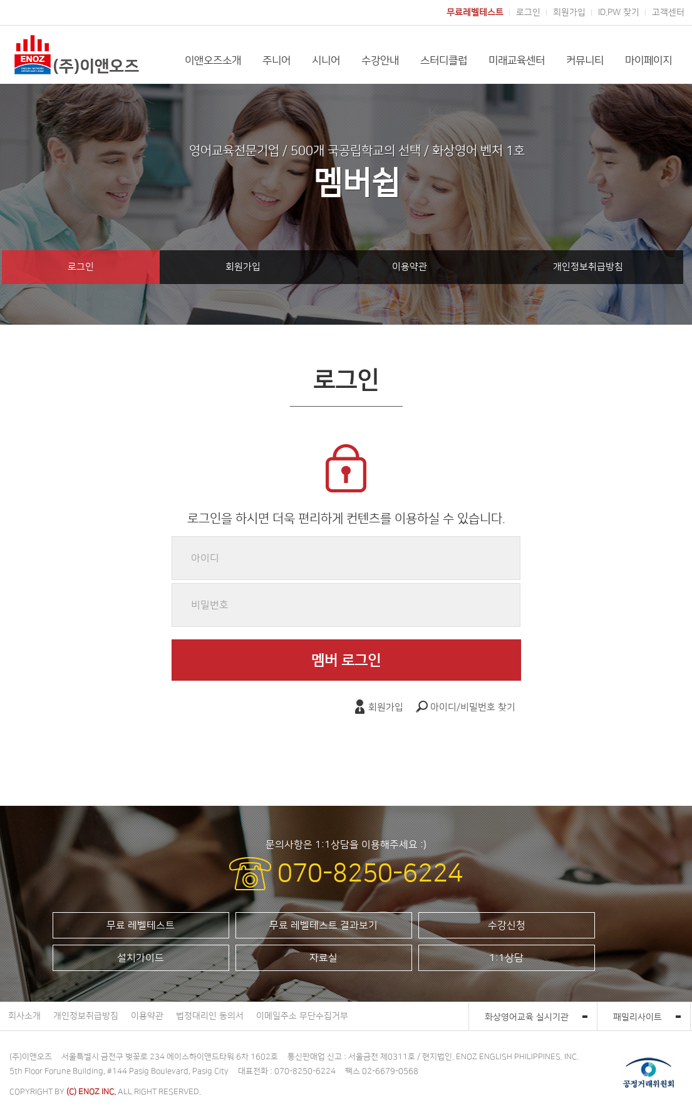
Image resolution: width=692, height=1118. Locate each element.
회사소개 (24, 1016)
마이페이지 (648, 60)
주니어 (276, 60)
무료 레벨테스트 (140, 925)
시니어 (326, 60)
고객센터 (668, 13)
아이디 (205, 558)
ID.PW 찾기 (618, 13)
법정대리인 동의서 (210, 1016)
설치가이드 (140, 957)
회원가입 (569, 13)
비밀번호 (210, 605)
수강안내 (380, 60)
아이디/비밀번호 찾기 (465, 707)
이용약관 (409, 267)
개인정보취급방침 (588, 267)
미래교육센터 (516, 60)
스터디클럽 (443, 60)
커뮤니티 (585, 60)
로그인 (528, 13)
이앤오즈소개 (213, 60)
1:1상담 (506, 957)
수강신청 (506, 925)
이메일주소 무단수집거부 (302, 1016)
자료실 (323, 957)
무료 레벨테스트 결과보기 (323, 925)
